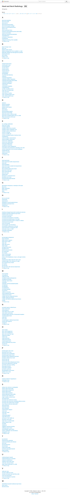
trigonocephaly (5, 450)
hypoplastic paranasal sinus (8, 203)
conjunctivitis (5, 84)
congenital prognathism (7, 81)
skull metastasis (5, 408)
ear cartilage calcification (7, 123)
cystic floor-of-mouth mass (7, 90)
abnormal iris (5, 23)
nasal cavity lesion (6, 308)
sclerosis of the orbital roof (7, 395)
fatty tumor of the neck (7, 170)
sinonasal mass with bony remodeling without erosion (13, 401)
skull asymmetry (5, 405)
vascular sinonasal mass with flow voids (10, 474)
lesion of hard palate (6, 254)
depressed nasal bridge (7, 112)
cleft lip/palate (5, 73)
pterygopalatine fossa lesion (8, 370)
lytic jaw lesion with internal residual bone (11, 266)
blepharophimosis (6, 53)
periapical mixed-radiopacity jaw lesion (10, 356)
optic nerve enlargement (7, 332)
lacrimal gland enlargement (8, 237)
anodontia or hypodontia (7, 37)
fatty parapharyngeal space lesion (9, 168)
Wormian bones (5, 486)
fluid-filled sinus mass (6, 177)
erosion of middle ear (6, 133)
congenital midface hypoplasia (8, 79)
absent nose (4, 28)
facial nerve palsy (6, 167)
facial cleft (4, 163)
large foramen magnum (7, 240)
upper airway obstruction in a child (9, 464)
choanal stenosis (5, 70)
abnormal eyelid (5, 21)
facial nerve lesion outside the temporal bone (12, 166)
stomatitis (4, 423)
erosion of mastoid (6, 132)
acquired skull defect (6, 32)
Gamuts (6, 1)
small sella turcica (6, 416)
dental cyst (4, 108)
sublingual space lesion (7, 427)
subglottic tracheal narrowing (8, 426)
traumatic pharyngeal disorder (8, 448)
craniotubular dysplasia (7, 86)
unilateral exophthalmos (7, 460)
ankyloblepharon (5, 35)
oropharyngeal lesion (6, 341)
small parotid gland (6, 415)
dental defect (5, 109)
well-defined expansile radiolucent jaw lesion (11, 483)
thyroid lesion (5, 446)
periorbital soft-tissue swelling (8, 364)
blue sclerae (4, 55)
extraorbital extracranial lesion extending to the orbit (13, 147)
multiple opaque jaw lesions (8, 297)
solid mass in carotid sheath (8, 420)
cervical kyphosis (5, 66)
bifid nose (4, 48)
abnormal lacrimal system (7, 24)
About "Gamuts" (35, 493)
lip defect (4, 258)
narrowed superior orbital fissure (9, 307)
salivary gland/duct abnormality (9, 394)
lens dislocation (5, 251)
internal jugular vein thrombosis (9, 224)
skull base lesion (5, 406)
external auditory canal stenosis (9, 138)
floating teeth (5, 174)
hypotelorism (5, 205)
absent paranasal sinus (7, 30)
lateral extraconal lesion (7, 250)
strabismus (4, 425)
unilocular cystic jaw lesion (8, 462)
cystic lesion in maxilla (7, 93)
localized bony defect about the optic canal (11, 259)
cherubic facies (5, 67)
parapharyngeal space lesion (8, 355)
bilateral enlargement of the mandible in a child (12, 51)
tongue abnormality (6, 447)
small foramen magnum (7, 409)
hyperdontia (4, 199)
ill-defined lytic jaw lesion (7, 215)
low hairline (4, 264)
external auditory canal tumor (8, 139)
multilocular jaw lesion (7, 294)
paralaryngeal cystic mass (7, 350)
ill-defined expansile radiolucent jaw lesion (11, 213)
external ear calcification (7, 140)
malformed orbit (5, 276)
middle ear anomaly (6, 292)
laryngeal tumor (5, 248)
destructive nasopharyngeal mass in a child (11, 115)
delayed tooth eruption (7, 107)
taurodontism (5, 439)
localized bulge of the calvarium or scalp (10, 261)
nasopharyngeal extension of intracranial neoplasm (13, 314)
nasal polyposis (5, 310)
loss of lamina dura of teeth (8, 262)
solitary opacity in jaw (6, 422)
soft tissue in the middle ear (8, 418)
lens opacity (4, 252)
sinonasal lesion (5, 398)
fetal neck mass (5, 173)
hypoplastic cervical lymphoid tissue (10, 202)
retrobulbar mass (5, 380)
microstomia (4, 290)
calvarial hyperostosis (6, 63)
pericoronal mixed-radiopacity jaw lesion (10, 362)
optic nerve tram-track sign (8, 334)
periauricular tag (5, 360)
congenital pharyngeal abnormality (9, 80)
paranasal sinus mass (7, 352)
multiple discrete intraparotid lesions (10, 296)
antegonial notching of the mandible (10, 39)
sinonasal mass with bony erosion (9, 399)
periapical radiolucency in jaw (8, 357)
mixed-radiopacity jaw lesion (8, 293)
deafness (4, 102)
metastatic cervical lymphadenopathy (10, 283)
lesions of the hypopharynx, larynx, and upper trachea (13, 257)
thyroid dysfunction (6, 444)
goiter (3, 191)
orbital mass (4, 336)
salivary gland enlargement (8, 390)
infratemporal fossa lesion (7, 222)
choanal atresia (5, 69)
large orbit (4, 243)
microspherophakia (6, 289)
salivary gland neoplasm (7, 392)
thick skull (4, 443)
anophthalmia (5, 38)
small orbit (4, 413)
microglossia (5, 285)
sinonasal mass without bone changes (10, 402)
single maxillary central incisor (8, 397)
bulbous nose (5, 56)
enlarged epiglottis (6, 126)
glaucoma (4, 187)
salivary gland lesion (6, 391)
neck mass (4, 318)
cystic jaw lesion (5, 91)
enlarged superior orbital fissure (9, 131)
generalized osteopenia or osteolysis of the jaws (12, 185)
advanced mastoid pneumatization (9, 34)
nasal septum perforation (7, 313)
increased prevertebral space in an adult (11, 219)
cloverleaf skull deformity (7, 74)
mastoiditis (4, 282)
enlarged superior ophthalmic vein (9, 129)
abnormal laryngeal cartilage (8, 25)
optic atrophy (5, 329)
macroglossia (5, 275)
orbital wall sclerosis (6, 339)
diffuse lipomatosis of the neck (8, 116)
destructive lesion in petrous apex (9, 114)
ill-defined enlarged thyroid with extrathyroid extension (13, 212)
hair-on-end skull (5, 198)
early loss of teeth (6, 125)
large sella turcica (6, 244)
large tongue (5, 245)
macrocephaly (5, 273)
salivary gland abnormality (7, 388)
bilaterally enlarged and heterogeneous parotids (12, 52)
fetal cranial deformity (6, 171)
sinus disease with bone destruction (10, 404)
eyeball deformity (5, 150)
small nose (4, 411)
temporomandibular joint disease (9, 441)
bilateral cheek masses (7, 49)
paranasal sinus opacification (8, 353)
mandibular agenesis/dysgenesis (9, 278)
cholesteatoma (5, 72)
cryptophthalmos (5, 87)
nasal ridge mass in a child (8, 311)
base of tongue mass (6, 46)
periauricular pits (5, 359)
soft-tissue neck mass (7, 419)
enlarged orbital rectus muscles (9, 128)
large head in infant (6, 241)
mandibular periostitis (6, 279)
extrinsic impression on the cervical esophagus (12, 149)
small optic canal (5, 412)
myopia (3, 300)
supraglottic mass (6, 432)
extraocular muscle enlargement (9, 146)
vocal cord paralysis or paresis (8, 476)
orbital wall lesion (6, 338)
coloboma (4, 76)
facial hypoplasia (5, 164)
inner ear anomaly (6, 223)
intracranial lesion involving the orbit (10, 227)
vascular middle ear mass (7, 472)
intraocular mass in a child (7, 229)
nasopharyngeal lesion (7, 315)
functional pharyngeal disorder (8, 178)
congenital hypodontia (7, 77)
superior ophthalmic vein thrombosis (10, 430)
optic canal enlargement (7, 331)
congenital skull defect (7, 83)
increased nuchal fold (6, 216)
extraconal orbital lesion (7, 143)
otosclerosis (4, 343)
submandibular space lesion (8, 429)
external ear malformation (7, 142)
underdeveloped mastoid (7, 457)
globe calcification (6, 188)
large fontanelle (5, 238)
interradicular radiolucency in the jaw (10, 226)
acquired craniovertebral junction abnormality (12, 31)
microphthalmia (5, 287)
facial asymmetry (5, 160)
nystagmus (4, 322)
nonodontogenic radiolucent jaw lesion (10, 320)
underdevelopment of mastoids (8, 458)
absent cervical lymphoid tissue (9, 27)
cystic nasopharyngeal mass (8, 94)
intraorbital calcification (7, 230)
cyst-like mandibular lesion (8, 88)
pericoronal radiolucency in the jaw (9, 363)
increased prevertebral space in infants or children (13, 220)
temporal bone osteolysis (7, 440)
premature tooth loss (6, 369)
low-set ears (4, 265)
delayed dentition (5, 105)
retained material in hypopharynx (9, 378)
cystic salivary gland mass (7, 95)
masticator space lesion (7, 280)
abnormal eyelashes (6, 20)
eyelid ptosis (4, 153)
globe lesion (4, 189)
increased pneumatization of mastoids (10, 217)
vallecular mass (5, 471)
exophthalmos (5, 136)
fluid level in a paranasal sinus (8, 175)
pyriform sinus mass (6, 371)
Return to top (6, 41)
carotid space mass (6, 65)
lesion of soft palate (6, 255)
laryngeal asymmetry (6, 247)
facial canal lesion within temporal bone (10, 161)
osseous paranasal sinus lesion (9, 342)
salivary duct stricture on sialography (10, 387)
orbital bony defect (6, 335)
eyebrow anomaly (6, 152)
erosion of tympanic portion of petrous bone (11, 135)
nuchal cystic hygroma (7, 321)
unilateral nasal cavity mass (8, 461)
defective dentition (6, 104)
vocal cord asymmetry (7, 475)
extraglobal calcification (7, 145)
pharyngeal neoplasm (6, 367)
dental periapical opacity (7, 111)
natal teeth (4, 317)
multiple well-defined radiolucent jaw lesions (11, 299)
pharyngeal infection (6, 366)
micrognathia (5, 286)
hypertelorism (5, 201)
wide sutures (5, 485)
